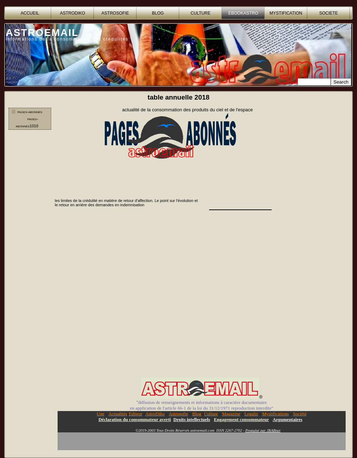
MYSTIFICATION (286, 13)
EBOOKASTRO (243, 13)
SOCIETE (328, 13)
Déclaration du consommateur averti (134, 419)
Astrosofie (178, 413)
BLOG (158, 13)
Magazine (231, 413)
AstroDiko (155, 413)
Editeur (135, 413)
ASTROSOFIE (115, 13)
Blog (196, 413)
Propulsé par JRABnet (263, 430)
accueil (30, 13)
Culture (211, 413)
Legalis (251, 413)
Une (101, 413)
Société (300, 413)
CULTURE (201, 13)
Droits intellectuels (192, 419)
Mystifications (275, 413)
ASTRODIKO (72, 13)
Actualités (117, 413)
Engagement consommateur (241, 419)
